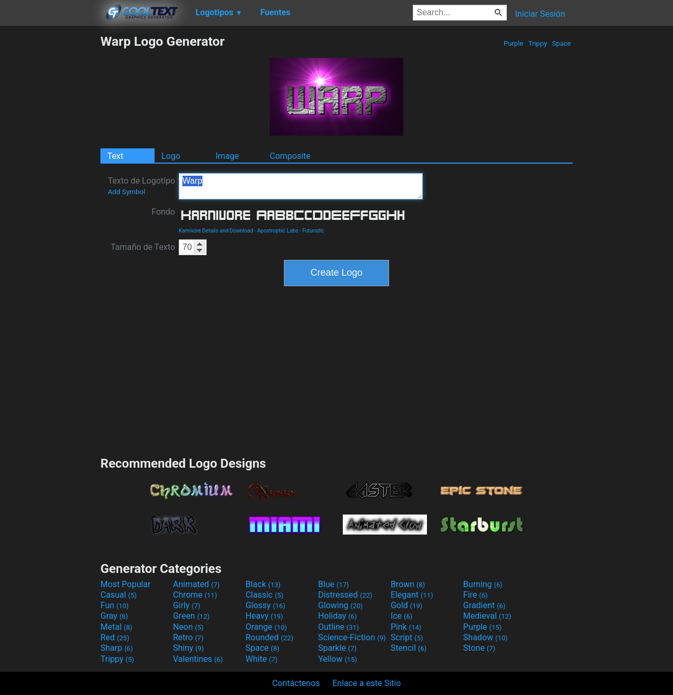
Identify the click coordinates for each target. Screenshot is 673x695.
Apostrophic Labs (277, 231)
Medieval (487, 616)
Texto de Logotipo (141, 186)
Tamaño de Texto (142, 247)
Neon (188, 627)
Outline (338, 627)
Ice (401, 616)
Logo (170, 156)
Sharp (116, 648)
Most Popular (125, 584)
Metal (116, 627)
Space (561, 43)
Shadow (485, 637)
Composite (290, 156)
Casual (118, 595)
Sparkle (337, 648)
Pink (406, 627)
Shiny (188, 648)
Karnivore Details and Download (216, 231)
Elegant (412, 595)
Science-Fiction (352, 637)
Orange (266, 627)
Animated (196, 584)
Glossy (265, 605)
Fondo (163, 212)
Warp (301, 186)
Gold (407, 605)
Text (115, 156)
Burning (483, 584)
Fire (475, 595)
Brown (408, 584)
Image (227, 156)
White (262, 659)
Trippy (538, 43)
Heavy (264, 616)
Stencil (408, 648)
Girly (186, 605)
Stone (479, 648)
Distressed (345, 595)
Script (407, 637)
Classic (264, 595)
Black (263, 584)
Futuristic (313, 231)
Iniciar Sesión (540, 14)
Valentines (198, 659)
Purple (513, 43)
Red (114, 637)
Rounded (269, 637)
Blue (333, 584)
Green (191, 616)
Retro (188, 637)
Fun (114, 605)
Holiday (337, 616)
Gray (114, 616)
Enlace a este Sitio (366, 683)
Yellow (337, 659)
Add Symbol (126, 192)
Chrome (195, 595)
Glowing (340, 605)
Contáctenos (296, 683)
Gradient (484, 605)
